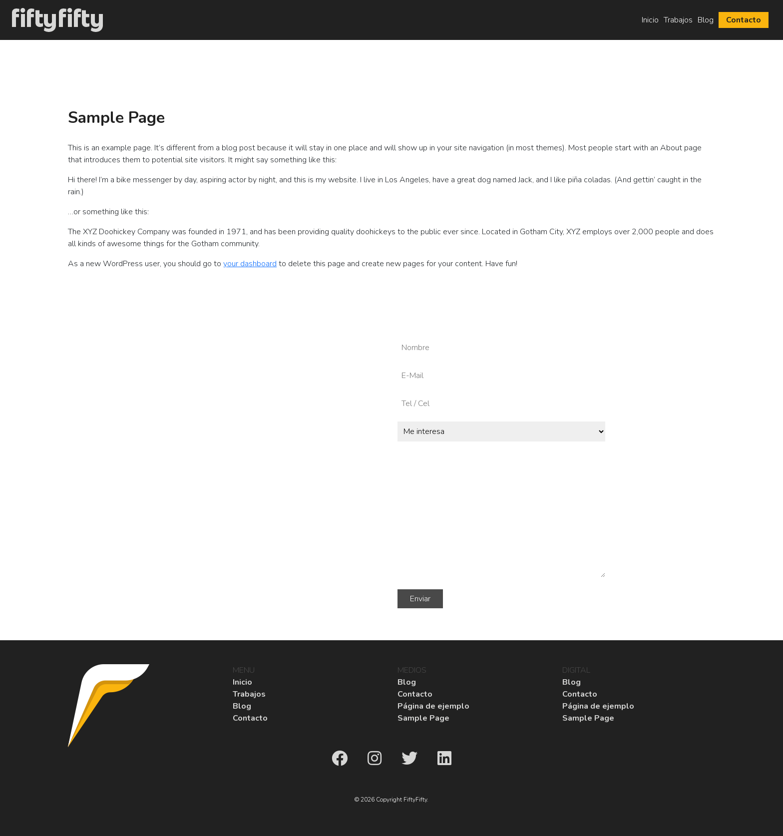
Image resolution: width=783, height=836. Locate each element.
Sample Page (423, 718)
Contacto (743, 19)
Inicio (650, 19)
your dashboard (250, 263)
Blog (706, 19)
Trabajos (678, 19)
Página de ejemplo (433, 706)
